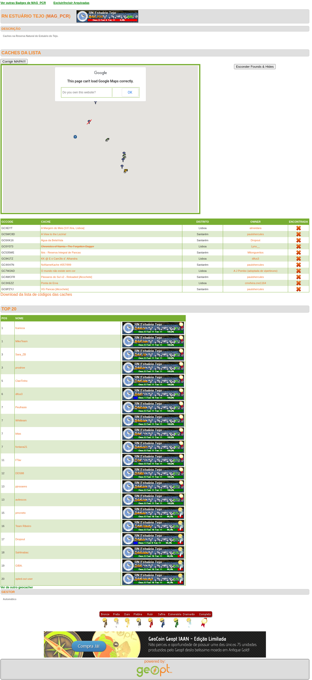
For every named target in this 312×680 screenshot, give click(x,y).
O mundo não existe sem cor (58, 270)
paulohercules (255, 234)
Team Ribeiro (23, 526)
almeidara (255, 228)
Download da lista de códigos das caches (36, 294)
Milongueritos (255, 252)
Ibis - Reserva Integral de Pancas (61, 252)
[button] (107, 140)
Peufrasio (21, 407)
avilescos (20, 499)
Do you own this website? (79, 92)
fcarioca (20, 328)
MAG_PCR (58, 16)
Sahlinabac (22, 552)
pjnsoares (21, 486)
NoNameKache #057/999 (56, 264)
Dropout (255, 240)
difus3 (255, 258)
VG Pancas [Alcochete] (55, 289)
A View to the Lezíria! (53, 234)
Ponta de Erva (49, 283)
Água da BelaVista (52, 240)
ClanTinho (21, 380)
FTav (18, 460)
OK (130, 92)
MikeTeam (21, 341)
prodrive (20, 367)
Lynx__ (255, 246)
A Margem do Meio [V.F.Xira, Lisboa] (63, 228)
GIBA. (18, 565)
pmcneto (20, 512)
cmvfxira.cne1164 (255, 283)
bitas (18, 433)
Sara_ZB (20, 354)
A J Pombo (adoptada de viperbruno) (255, 270)
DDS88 (19, 473)
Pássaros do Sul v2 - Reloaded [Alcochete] (66, 276)
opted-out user (24, 578)
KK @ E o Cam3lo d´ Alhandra (59, 258)
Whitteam (21, 420)
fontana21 (21, 446)
